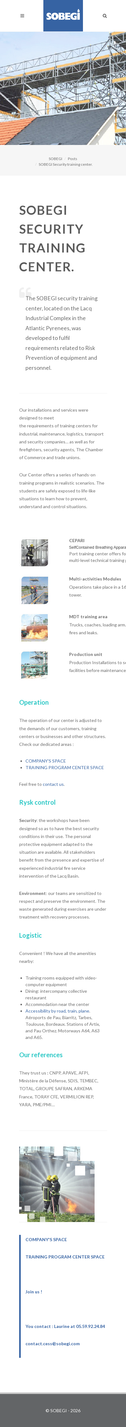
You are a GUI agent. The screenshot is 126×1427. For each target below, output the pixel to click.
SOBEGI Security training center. (66, 164)
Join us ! (33, 1291)
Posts (72, 158)
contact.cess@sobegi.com (52, 1343)
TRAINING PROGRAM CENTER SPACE (64, 767)
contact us (53, 784)
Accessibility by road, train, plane (57, 1010)
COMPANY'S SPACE (45, 760)
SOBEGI (55, 158)
